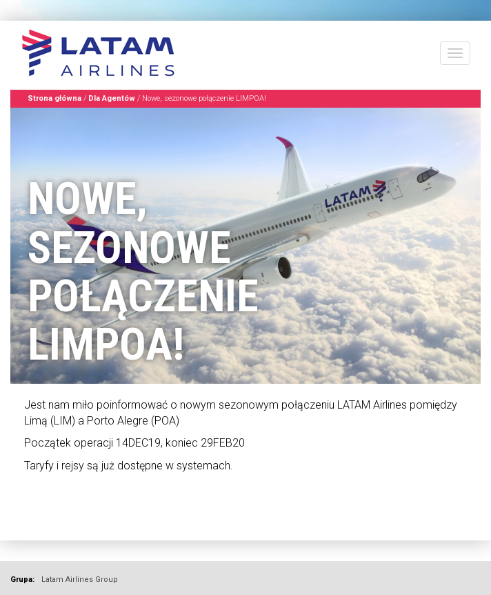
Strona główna (54, 98)
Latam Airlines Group (79, 579)
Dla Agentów (111, 98)
